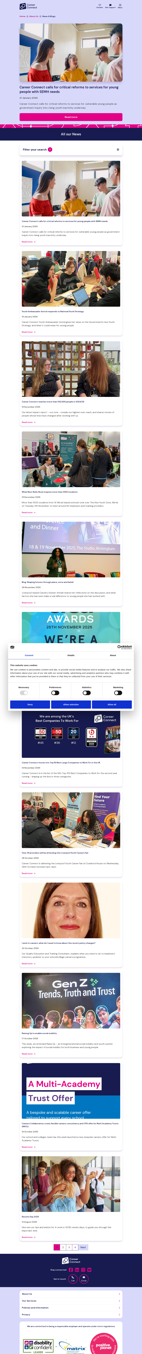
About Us (32, 16)
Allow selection (71, 704)
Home (22, 16)
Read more (28, 241)
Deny (30, 704)
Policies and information (35, 1307)
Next (83, 1247)
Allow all (112, 704)
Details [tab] (71, 655)
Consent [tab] (29, 655)
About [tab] (113, 655)
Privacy (26, 1314)
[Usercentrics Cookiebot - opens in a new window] (119, 647)
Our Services (29, 1300)
